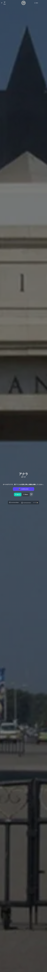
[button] (2, 2)
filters (25, 494)
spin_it (17, 494)
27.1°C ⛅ (35, 502)
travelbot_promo (24, 489)
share (36, 2)
